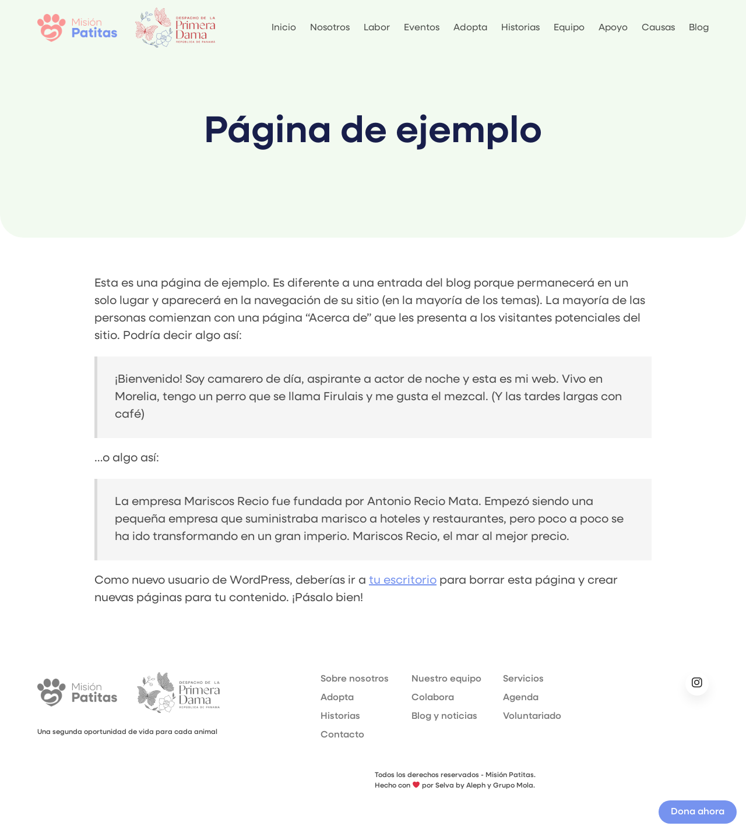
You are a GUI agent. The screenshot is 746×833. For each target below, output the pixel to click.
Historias (520, 28)
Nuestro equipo (446, 679)
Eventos (421, 28)
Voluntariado (532, 716)
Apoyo (613, 28)
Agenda (521, 698)
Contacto (342, 735)
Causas (658, 28)
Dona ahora (697, 812)
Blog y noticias (444, 716)
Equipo (569, 28)
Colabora (432, 698)
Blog (699, 28)
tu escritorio (403, 581)
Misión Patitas (77, 693)
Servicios (523, 679)
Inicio (284, 28)
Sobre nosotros (355, 679)
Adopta (470, 28)
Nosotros (330, 28)
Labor (377, 28)
